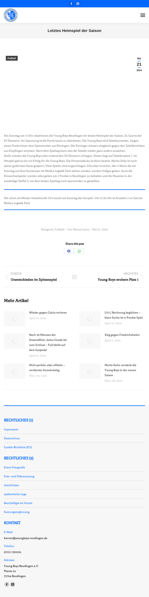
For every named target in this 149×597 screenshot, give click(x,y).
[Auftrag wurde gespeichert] (14, 318)
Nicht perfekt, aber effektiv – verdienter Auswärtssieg (47, 367)
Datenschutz (12, 438)
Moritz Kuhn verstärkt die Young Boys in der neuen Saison (120, 370)
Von (78, 229)
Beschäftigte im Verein (18, 503)
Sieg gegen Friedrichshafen (122, 335)
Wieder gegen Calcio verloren (48, 312)
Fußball (12, 58)
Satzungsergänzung (16, 512)
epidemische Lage (15, 494)
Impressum (11, 429)
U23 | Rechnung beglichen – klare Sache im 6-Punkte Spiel (124, 315)
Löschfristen (11, 485)
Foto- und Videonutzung (19, 476)
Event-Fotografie (14, 467)
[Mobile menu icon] (142, 15)
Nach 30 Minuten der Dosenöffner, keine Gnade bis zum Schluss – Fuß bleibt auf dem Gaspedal (48, 342)
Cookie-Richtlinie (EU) (18, 447)
